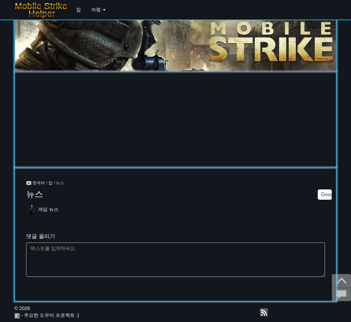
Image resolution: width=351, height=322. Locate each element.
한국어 (35, 183)
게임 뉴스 (48, 209)
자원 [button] (98, 9)
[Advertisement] (175, 120)
